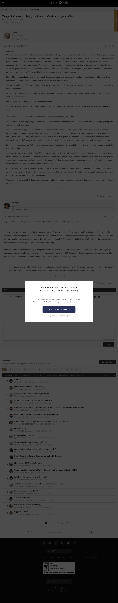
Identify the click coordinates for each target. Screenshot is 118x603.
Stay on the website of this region (59, 316)
